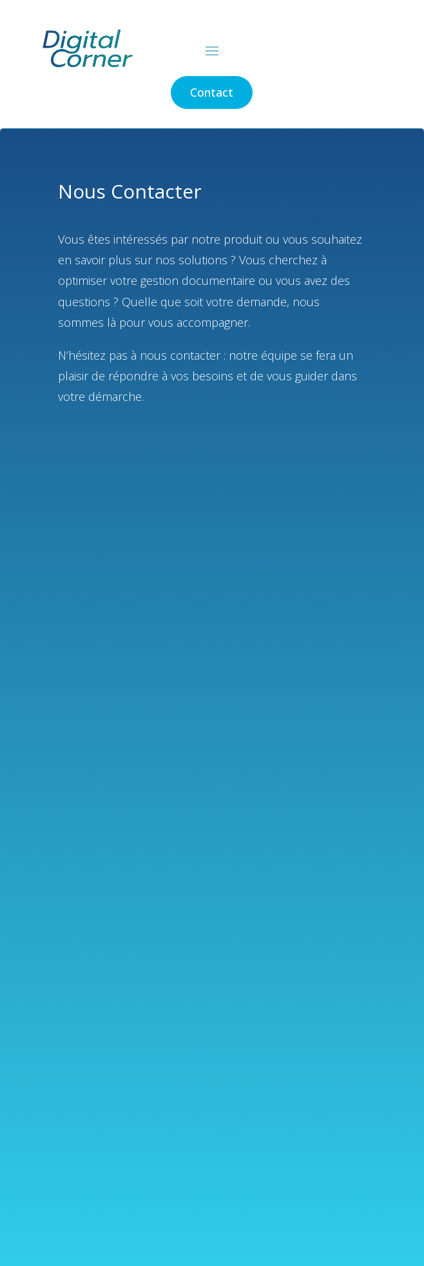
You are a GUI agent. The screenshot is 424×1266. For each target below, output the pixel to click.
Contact (211, 92)
